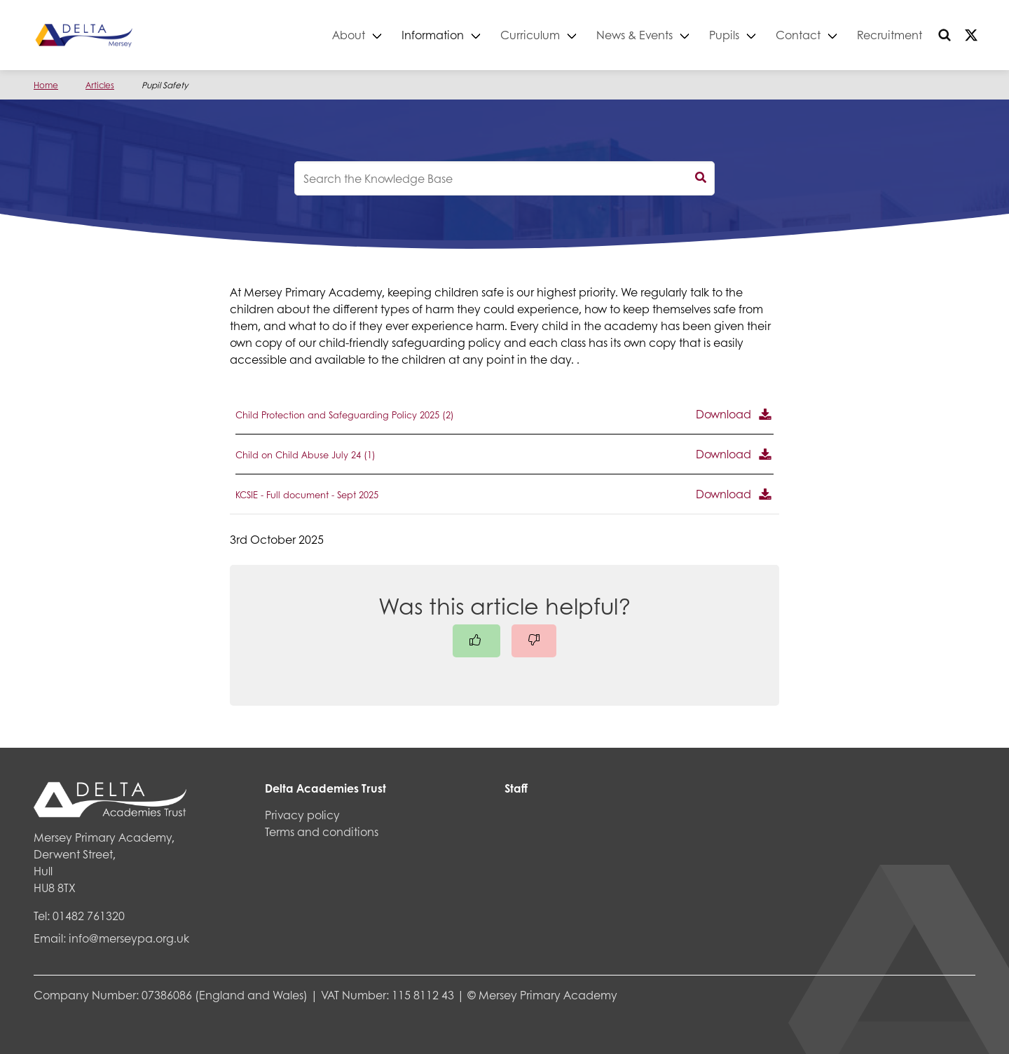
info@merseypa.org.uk (129, 938)
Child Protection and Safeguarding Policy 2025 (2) (344, 415)
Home (46, 85)
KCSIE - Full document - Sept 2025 (306, 494)
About (348, 35)
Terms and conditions (321, 831)
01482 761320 (89, 916)
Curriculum (530, 35)
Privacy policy (302, 815)
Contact (798, 35)
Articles (99, 85)
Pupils (724, 35)
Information (432, 35)
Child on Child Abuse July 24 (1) (305, 455)
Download (723, 414)
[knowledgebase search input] (504, 178)
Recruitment (889, 35)
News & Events (634, 35)
